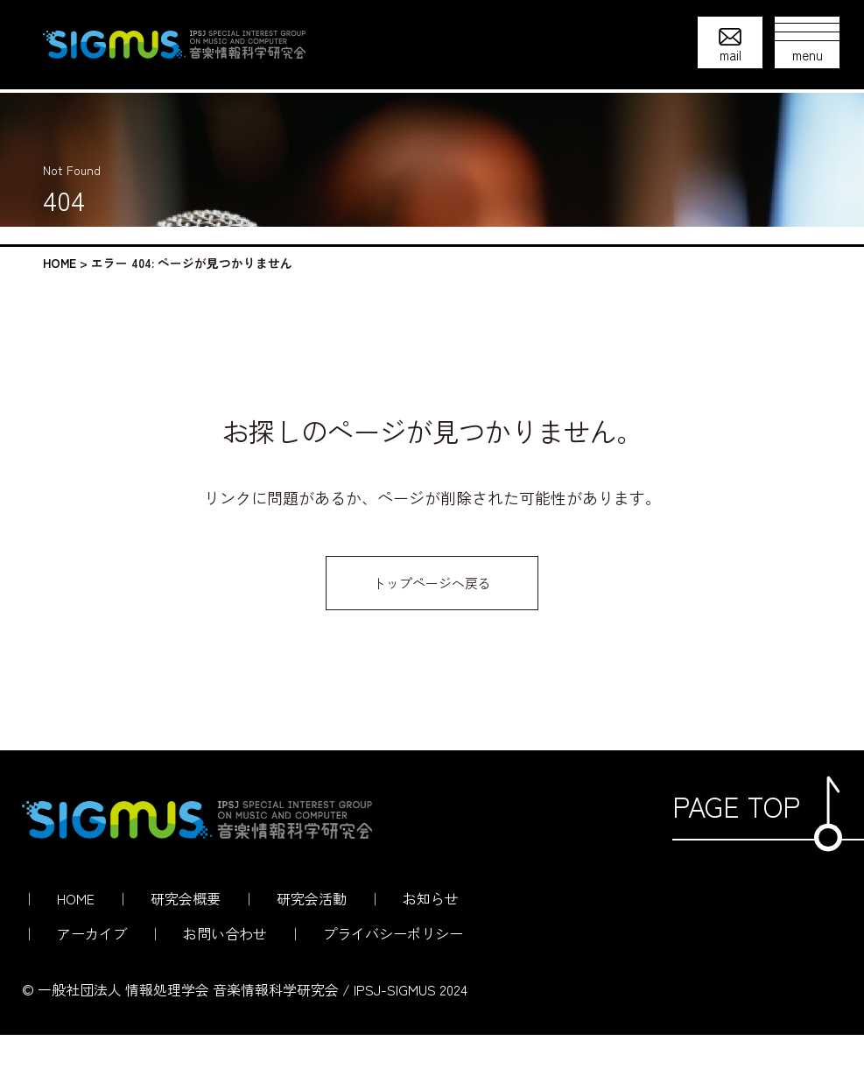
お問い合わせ (225, 967)
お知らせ (431, 932)
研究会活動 (312, 932)
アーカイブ (92, 967)
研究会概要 (186, 932)
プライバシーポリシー (393, 967)
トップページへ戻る (432, 611)
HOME (59, 262)
